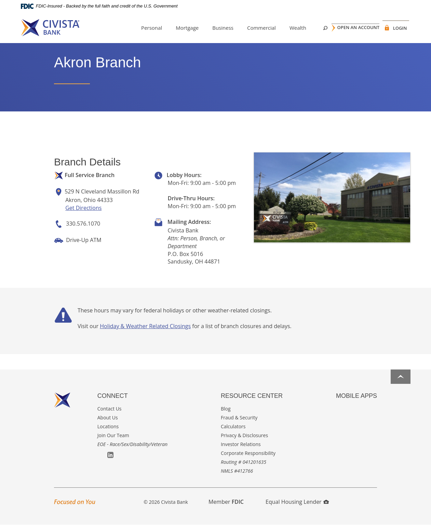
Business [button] (213, 27)
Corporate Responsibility (248, 453)
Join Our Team (113, 435)
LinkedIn (110, 455)
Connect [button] (112, 395)
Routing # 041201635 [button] (243, 462)
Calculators (233, 426)
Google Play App (349, 409)
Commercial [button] (252, 27)
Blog (226, 408)
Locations (108, 426)
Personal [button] (142, 27)
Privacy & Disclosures (244, 435)
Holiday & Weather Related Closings (145, 326)
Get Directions (83, 208)
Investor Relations (241, 444)
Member (226, 502)
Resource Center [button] (252, 395)
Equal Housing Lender (297, 502)
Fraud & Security (239, 417)
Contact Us (109, 408)
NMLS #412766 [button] (237, 471)
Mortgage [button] (177, 27)
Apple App (339, 409)
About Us (107, 417)
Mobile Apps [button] (356, 395)
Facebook (100, 455)
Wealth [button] (288, 27)
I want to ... (386, 516)
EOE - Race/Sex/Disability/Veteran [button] (132, 444)
